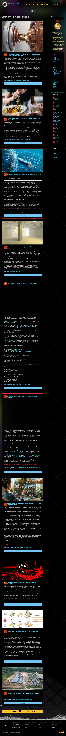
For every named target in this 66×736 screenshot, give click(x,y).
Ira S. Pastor (56, 140)
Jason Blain (56, 137)
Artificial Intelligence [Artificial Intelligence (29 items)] (56, 33)
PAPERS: (27, 727)
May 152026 (5, 583)
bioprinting (55, 81)
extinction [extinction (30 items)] (58, 38)
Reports (37, 4)
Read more (23, 84)
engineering (20, 658)
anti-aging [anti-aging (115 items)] (61, 32)
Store (57, 4)
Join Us (47, 4)
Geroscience (55, 150)
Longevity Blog (55, 152)
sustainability (25, 699)
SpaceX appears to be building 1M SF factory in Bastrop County (23, 693)
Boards (30, 4)
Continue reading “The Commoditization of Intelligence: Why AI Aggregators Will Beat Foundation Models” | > (21, 544)
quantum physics (21, 80)
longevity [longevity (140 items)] (57, 44)
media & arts (20, 384)
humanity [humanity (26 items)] (63, 40)
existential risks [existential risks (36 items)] (54, 38)
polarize (37, 651)
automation (55, 74)
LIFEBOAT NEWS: (28, 723)
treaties (7, 468)
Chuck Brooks (8, 212)
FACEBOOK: (14, 723)
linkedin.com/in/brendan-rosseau (32, 455)
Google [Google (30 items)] (52, 40)
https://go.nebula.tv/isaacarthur (26, 327)
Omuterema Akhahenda (56, 117)
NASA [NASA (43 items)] (60, 44)
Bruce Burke (8, 547)
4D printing (55, 58)
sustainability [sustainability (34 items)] (56, 48)
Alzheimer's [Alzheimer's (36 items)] (57, 32)
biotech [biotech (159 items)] (60, 35)
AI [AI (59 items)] (55, 32)
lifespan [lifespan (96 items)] (53, 44)
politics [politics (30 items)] (54, 45)
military (23, 384)
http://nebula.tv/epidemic (9, 340)
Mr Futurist (55, 153)
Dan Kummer (56, 114)
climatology (55, 87)
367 (28, 711)
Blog (27, 4)
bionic (54, 80)
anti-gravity (55, 69)
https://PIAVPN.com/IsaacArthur (13, 321)
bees (53, 75)
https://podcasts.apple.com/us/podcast (12, 452)
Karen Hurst (56, 111)
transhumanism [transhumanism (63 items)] (55, 49)
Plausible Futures (56, 156)
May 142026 (5, 631)
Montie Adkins (57, 138)
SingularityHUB (55, 157)
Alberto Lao (56, 124)
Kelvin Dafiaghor (9, 467)
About (25, 4)
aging (54, 67)
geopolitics (23, 467)
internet (18, 80)
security (37, 467)
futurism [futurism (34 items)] (62, 38)
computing (15, 80)
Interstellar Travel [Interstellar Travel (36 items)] (61, 41)
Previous (14, 711)
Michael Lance (57, 135)
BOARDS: (53, 724)
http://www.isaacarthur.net (9, 327)
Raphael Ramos (57, 127)
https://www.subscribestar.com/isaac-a (29, 330)
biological (54, 79)
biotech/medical (17, 139)
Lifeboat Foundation (8, 732)
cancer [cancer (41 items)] (56, 37)
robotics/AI (24, 212)
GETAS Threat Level (5, 724)
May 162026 (5, 504)
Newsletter (50, 4)
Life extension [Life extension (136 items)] (60, 43)
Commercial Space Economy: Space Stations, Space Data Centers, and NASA (23, 396)
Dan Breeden (8, 384)
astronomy (55, 72)
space (22, 699)
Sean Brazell (56, 130)
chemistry (54, 86)
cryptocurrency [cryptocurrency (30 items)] (58, 37)
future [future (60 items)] (60, 38)
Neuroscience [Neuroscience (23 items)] (62, 44)
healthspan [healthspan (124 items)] (59, 40)
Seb (55, 134)
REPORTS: (27, 726)
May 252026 (5, 119)
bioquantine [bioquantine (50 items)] (60, 33)
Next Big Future (55, 154)
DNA (53, 60)
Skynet (54, 64)
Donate (43, 4)
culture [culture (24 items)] (61, 37)
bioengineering (13, 139)
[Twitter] (57, 732)
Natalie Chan (8, 139)
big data (54, 76)
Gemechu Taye (57, 108)
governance (26, 467)
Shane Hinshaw (57, 125)
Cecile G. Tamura (57, 120)
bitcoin (54, 83)
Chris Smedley (57, 141)
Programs (33, 4)
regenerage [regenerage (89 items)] (60, 45)
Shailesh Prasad (57, 105)
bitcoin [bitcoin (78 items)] (59, 36)
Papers (40, 4)
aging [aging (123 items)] (53, 32)
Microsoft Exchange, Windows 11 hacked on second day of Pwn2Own (21, 583)
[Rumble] (63, 732)
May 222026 (5, 175)
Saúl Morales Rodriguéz (10, 80)
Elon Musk (55, 62)
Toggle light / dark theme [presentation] (63, 1)
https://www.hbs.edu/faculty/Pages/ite (18, 456)
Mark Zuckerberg (56, 66)
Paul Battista (56, 106)
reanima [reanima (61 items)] (56, 45)
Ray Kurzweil (55, 61)
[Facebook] (55, 732)
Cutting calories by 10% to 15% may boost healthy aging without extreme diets (23, 119)
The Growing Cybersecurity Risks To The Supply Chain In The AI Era (24, 175)
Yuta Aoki (56, 121)
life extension (24, 139)
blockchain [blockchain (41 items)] (61, 36)
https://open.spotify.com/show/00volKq (15, 451)
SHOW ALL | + (54, 143)
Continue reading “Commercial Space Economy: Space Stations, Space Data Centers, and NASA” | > (21, 464)
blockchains (55, 84)
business (12, 547)
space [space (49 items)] (54, 48)
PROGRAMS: (53, 726)
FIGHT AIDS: (14, 726)
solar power (19, 699)
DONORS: (40, 724)
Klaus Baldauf (56, 118)
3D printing (55, 57)
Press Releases (61, 4)
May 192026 (5, 397)
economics (18, 212)
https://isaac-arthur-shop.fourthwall (27, 326)
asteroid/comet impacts (57, 71)
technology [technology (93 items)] (60, 48)
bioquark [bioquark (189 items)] (56, 35)
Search (62, 18)
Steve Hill (56, 131)
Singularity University (56, 63)
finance (18, 547)
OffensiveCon (33, 591)
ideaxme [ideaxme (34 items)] (53, 41)
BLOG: (27, 724)
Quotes (54, 4)
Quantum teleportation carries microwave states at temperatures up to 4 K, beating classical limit (23, 55)
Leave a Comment (26, 80)
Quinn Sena (56, 102)
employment (20, 467)
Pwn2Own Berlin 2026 (10, 591)
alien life (12, 384)
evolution (14, 384)
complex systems (56, 88)
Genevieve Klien (9, 699)
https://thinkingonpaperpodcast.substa (24, 450)
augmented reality (56, 73)
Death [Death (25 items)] (62, 37)
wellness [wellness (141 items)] (60, 49)
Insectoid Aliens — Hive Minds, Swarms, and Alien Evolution (22, 284)
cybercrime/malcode (14, 212)
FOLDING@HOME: (41, 726)
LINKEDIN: (40, 723)
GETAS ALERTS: (54, 723)
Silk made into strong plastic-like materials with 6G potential (22, 631)
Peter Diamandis (56, 59)
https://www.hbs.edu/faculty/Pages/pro (12, 455)
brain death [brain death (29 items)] (53, 37)
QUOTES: (53, 727)
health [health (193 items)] (55, 40)
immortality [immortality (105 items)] (56, 41)
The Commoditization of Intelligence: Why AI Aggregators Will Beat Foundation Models (24, 504)
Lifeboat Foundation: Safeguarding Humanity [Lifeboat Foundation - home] (11, 4)
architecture (55, 70)
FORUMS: (40, 727)
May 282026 (5, 55)
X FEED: (14, 724)
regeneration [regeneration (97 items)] (54, 47)
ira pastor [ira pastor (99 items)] (55, 43)
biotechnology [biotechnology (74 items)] (55, 36)
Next (32, 711)
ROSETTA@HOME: (15, 727)
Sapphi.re (18, 732)
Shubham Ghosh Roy (9, 271)
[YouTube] (61, 732)
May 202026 (5, 284)
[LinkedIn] (59, 732)
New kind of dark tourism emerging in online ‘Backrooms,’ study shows (23, 247)
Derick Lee (56, 123)
